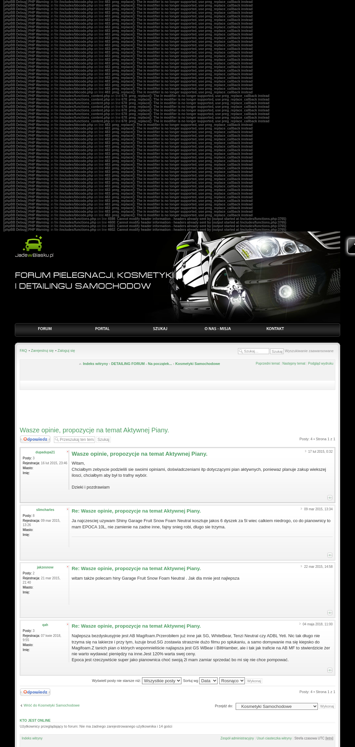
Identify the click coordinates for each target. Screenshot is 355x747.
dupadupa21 (45, 452)
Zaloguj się (66, 350)
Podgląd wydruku (320, 363)
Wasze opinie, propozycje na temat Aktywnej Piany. (94, 430)
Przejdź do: (224, 706)
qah (45, 625)
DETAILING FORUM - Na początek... (141, 364)
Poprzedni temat (268, 363)
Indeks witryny (95, 364)
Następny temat (293, 363)
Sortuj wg (200, 681)
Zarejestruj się (42, 350)
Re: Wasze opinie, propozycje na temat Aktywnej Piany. (136, 511)
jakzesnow (45, 567)
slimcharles (45, 510)
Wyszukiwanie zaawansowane (309, 351)
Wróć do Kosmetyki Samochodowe (52, 705)
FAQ (23, 350)
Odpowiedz (35, 439)
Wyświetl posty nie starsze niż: (136, 681)
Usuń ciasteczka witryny (274, 738)
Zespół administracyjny (237, 738)
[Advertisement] (177, 406)
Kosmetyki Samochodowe (197, 364)
